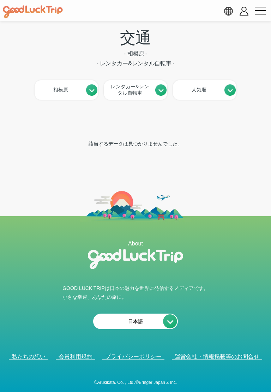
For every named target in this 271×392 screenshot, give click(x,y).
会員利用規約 (75, 357)
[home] (33, 12)
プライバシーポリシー (133, 357)
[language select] (228, 11)
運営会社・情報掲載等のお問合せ (217, 357)
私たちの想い (29, 357)
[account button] (244, 11)
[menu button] (260, 11)
